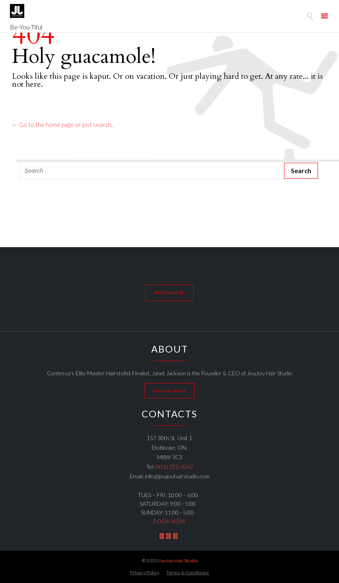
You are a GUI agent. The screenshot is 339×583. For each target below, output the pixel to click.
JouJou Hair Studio (178, 561)
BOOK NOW (169, 521)
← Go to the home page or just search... (63, 124)
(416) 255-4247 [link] (174, 466)
